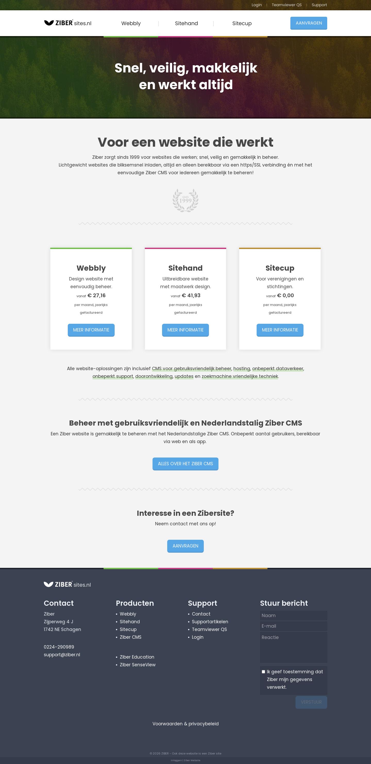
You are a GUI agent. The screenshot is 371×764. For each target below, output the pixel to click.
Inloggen (176, 760)
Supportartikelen (210, 622)
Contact (201, 614)
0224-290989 (59, 647)
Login (198, 637)
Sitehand (130, 622)
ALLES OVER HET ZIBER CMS (185, 464)
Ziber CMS (130, 637)
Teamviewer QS (209, 629)
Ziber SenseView (138, 665)
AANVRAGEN (185, 546)
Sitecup (128, 629)
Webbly (128, 614)
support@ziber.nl (62, 655)
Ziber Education (137, 657)
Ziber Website (192, 760)
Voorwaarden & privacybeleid (186, 724)
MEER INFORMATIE (91, 330)
